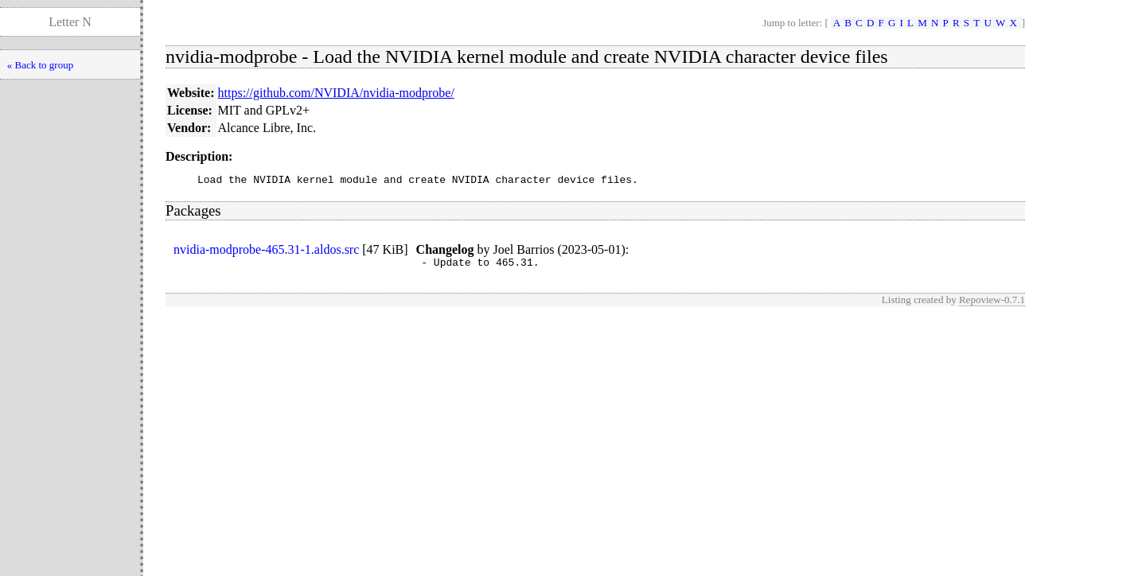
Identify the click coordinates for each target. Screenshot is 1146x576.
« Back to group (40, 65)
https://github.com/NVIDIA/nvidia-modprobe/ (336, 92)
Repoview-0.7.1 (992, 304)
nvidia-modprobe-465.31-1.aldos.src (266, 252)
